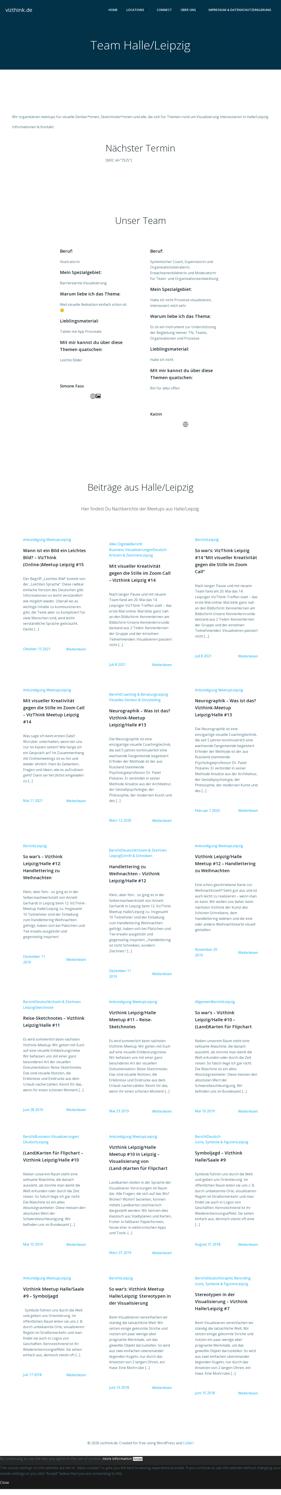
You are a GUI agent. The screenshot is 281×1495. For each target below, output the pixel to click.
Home (113, 10)
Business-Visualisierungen (131, 553)
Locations (137, 10)
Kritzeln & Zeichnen (125, 559)
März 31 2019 (120, 1257)
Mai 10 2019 (205, 1115)
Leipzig (66, 543)
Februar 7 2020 (207, 814)
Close (4, 1488)
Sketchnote (44, 1012)
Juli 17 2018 (32, 1380)
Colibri (188, 1449)
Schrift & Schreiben (137, 860)
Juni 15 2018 (119, 1393)
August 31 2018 (207, 1249)
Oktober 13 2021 (37, 652)
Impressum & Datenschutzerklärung (240, 10)
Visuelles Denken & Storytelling (135, 703)
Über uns (190, 10)
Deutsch (160, 553)
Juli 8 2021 (117, 668)
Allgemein (203, 1006)
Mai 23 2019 (119, 1115)
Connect (164, 10)
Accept (137, 1465)
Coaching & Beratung (139, 698)
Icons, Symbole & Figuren (215, 1147)
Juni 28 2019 (33, 1114)
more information (117, 1464)
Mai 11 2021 (33, 804)
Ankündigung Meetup (41, 543)
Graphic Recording (235, 1283)
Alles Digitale (120, 547)
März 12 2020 (120, 824)
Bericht (136, 547)
